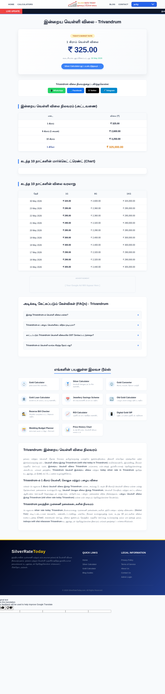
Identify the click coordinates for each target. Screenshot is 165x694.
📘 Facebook (76, 90)
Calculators (25, 4)
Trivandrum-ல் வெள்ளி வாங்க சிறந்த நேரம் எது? (49, 394)
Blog (112, 4)
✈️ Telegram (109, 90)
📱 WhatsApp (56, 90)
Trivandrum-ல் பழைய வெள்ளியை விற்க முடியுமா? (50, 374)
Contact (123, 4)
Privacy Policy (127, 609)
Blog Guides (87, 621)
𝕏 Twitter (92, 90)
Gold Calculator (89, 617)
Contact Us (126, 621)
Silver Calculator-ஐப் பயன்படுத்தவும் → (83, 66)
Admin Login (126, 626)
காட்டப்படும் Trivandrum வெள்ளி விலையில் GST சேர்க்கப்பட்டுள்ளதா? (60, 384)
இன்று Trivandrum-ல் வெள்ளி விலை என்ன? (47, 363)
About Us (125, 617)
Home (11, 4)
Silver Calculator (89, 613)
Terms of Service (128, 613)
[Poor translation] (9, 656)
